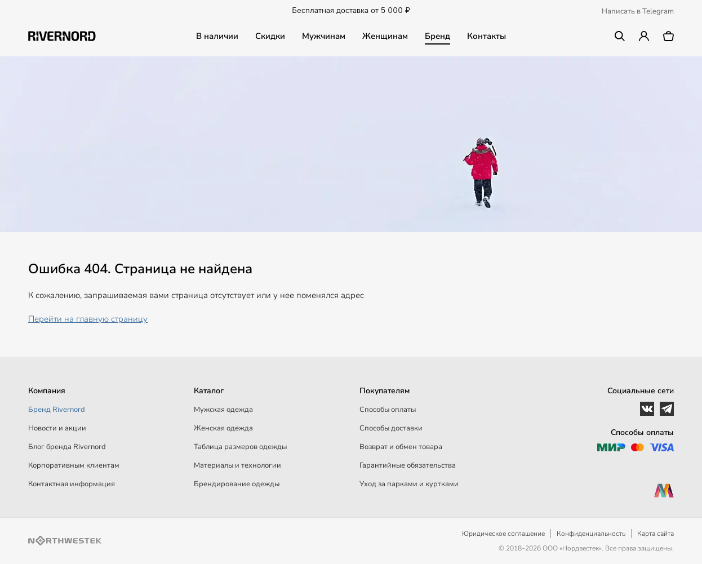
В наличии (217, 36)
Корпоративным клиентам (73, 465)
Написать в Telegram (638, 11)
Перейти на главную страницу (88, 319)
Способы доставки (391, 428)
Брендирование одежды (236, 484)
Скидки (270, 36)
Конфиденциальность (591, 533)
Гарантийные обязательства (407, 465)
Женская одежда (223, 428)
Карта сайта (655, 533)
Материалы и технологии (237, 465)
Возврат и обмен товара (400, 447)
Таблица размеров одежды (240, 447)
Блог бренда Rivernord (67, 447)
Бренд (437, 36)
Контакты (486, 36)
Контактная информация (71, 484)
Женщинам (385, 36)
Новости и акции (57, 428)
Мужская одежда (223, 410)
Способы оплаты (387, 410)
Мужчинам (323, 36)
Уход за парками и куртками (409, 484)
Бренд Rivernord (56, 410)
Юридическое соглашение (503, 533)
